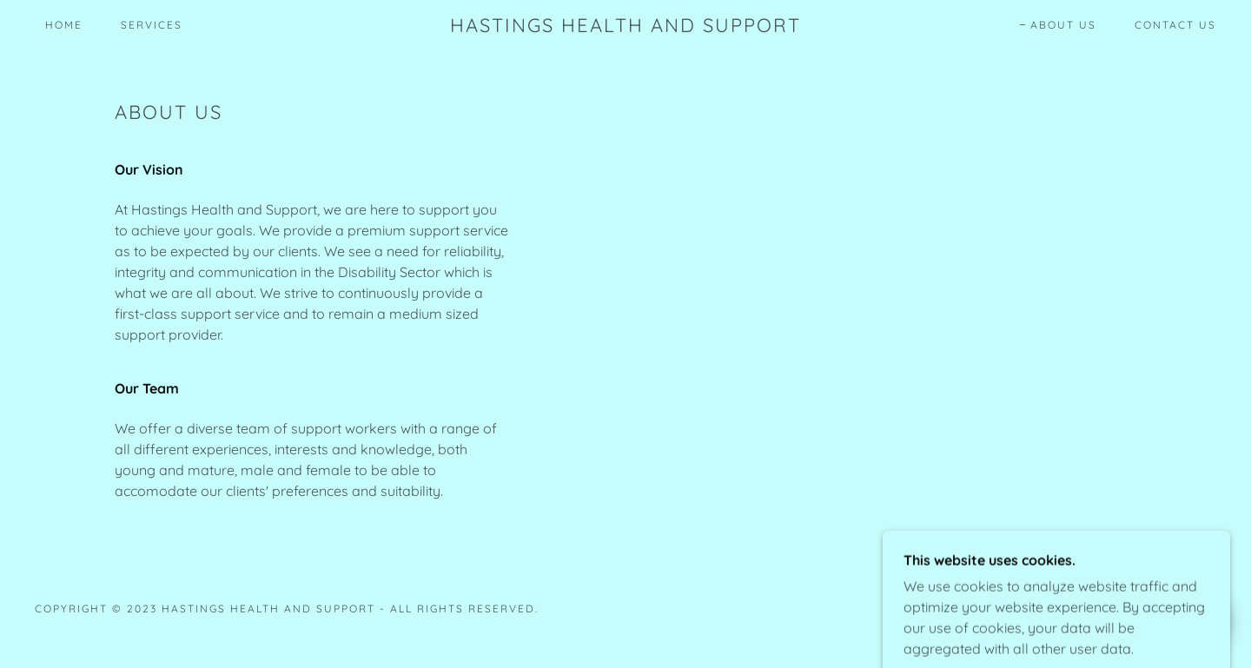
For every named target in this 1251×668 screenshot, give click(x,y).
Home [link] (64, 24)
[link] (625, 27)
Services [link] (151, 24)
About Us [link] (1063, 24)
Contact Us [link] (1175, 24)
